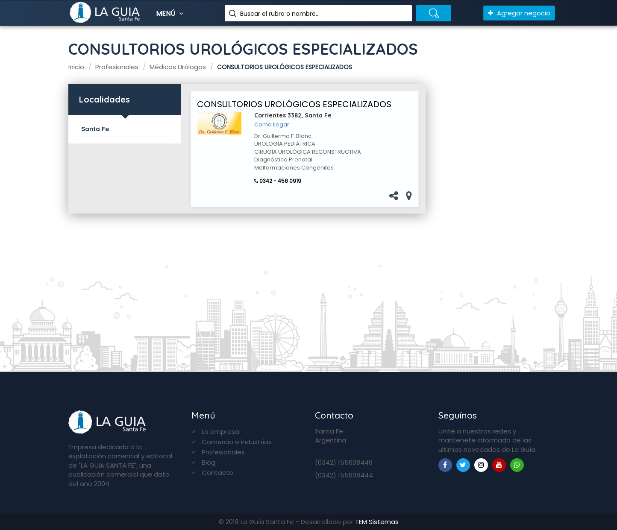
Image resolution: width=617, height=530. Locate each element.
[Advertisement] (493, 218)
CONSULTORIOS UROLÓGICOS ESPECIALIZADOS (294, 104)
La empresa (220, 431)
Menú (170, 13)
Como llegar (271, 125)
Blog (208, 462)
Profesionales (223, 452)
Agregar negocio (519, 13)
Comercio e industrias (237, 441)
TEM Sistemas (377, 521)
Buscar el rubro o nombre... (280, 13)
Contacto (217, 472)
